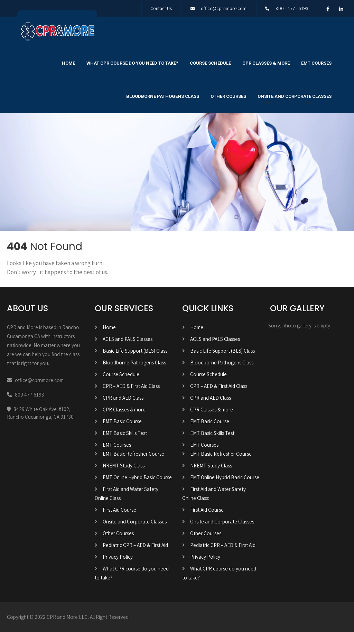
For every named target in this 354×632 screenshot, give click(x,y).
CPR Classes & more (266, 63)
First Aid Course (119, 509)
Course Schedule (210, 63)
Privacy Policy (118, 557)
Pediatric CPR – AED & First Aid (135, 545)
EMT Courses (316, 63)
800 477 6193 (29, 394)
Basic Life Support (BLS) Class (135, 350)
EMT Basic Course (122, 421)
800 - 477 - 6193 (292, 8)
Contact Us (161, 8)
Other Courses (228, 96)
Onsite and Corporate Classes (295, 96)
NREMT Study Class (124, 465)
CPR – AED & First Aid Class (131, 386)
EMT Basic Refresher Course (133, 453)
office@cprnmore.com (223, 8)
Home (68, 63)
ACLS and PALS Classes (127, 339)
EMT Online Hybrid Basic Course (137, 477)
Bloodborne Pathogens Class (162, 96)
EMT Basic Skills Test (125, 433)
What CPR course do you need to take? (132, 63)
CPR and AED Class (123, 397)
